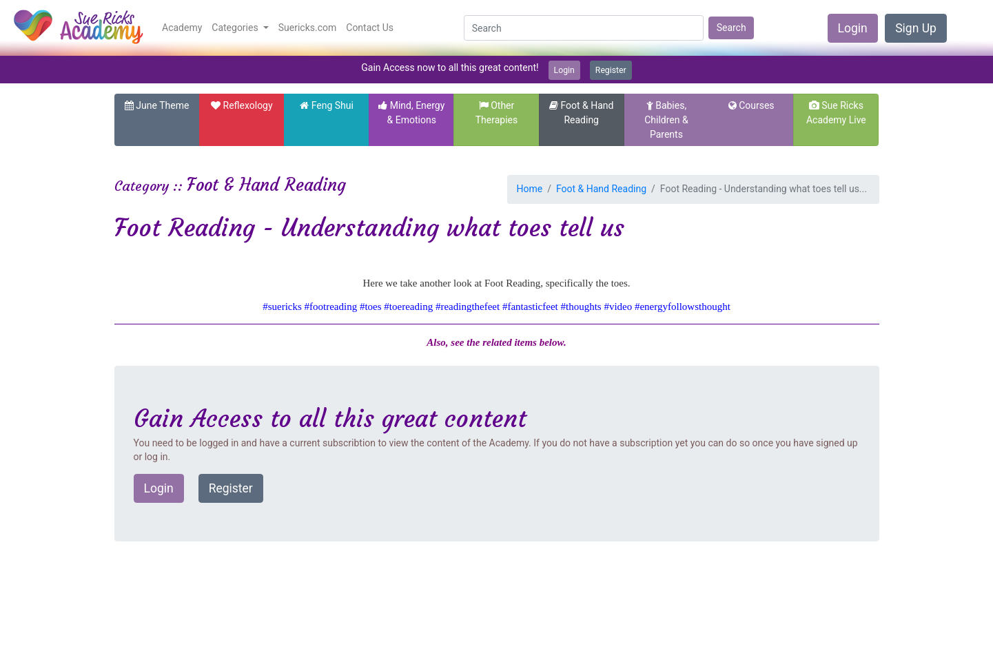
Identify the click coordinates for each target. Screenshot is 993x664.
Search (731, 27)
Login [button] (159, 488)
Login (853, 28)
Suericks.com (307, 27)
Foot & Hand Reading (601, 188)
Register (610, 70)
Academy (182, 27)
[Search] (584, 28)
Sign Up (915, 28)
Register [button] (231, 488)
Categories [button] (236, 27)
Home (530, 188)
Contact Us (369, 27)
